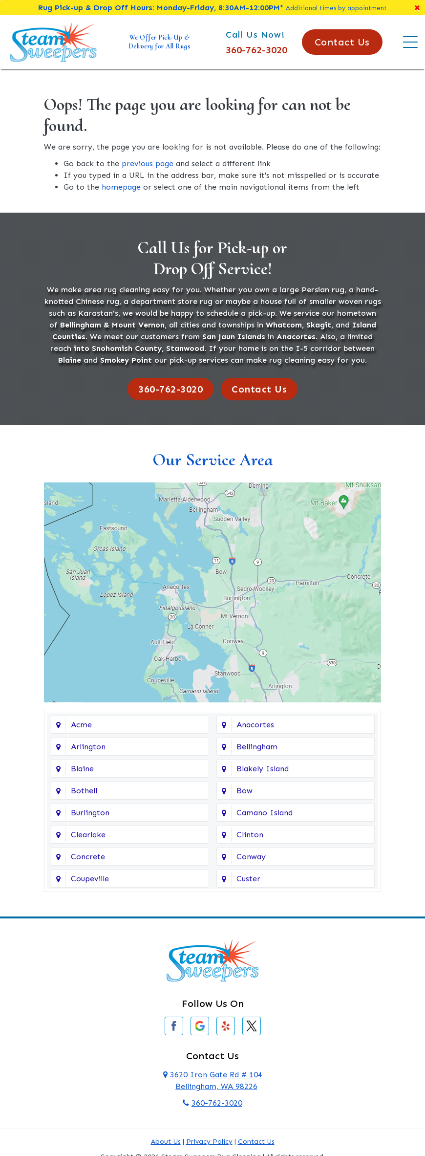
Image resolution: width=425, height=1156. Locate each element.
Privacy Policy (209, 1141)
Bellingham (256, 746)
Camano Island (264, 812)
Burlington (90, 812)
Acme (81, 724)
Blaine (82, 768)
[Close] (417, 7)
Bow (244, 790)
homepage (121, 187)
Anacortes (255, 724)
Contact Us (342, 42)
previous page (147, 163)
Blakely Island (262, 768)
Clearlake (88, 834)
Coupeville (90, 878)
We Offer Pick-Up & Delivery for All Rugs (159, 41)
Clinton (249, 834)
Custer (248, 878)
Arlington (88, 746)
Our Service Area (213, 459)
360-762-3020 (256, 50)
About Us (166, 1141)
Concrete (88, 856)
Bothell (84, 790)
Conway (251, 856)
